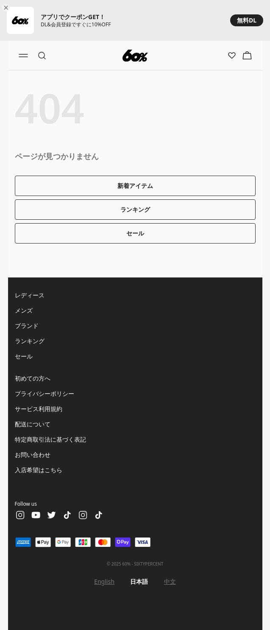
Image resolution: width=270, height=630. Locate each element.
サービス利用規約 (38, 409)
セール (135, 233)
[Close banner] (7, 7)
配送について (32, 424)
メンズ (24, 310)
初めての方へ (32, 378)
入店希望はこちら (38, 470)
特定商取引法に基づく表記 (50, 439)
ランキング (135, 209)
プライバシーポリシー (44, 393)
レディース (30, 295)
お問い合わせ (32, 455)
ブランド (27, 326)
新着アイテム (135, 186)
